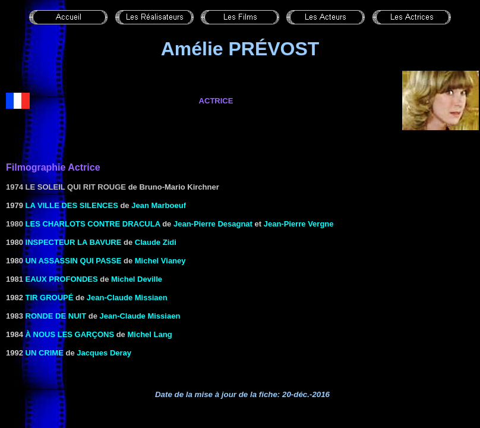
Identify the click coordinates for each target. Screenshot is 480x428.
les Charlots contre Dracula (93, 223)
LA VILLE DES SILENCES (72, 205)
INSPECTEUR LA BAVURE (74, 242)
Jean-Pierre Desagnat (212, 223)
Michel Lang (149, 334)
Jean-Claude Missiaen (127, 297)
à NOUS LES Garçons (70, 334)
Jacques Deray (104, 352)
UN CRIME (45, 352)
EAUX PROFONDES (62, 279)
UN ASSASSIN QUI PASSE (74, 260)
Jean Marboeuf (158, 205)
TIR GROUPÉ (50, 297)
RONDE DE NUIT (56, 315)
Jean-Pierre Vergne (299, 223)
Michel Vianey (160, 260)
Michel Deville (136, 279)
